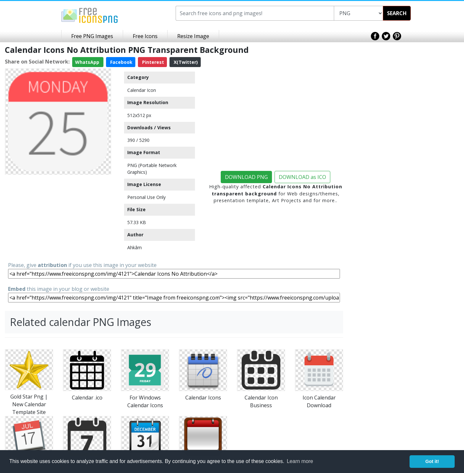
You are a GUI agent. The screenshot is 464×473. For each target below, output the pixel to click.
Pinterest (152, 62)
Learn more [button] (300, 461)
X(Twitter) (185, 62)
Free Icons (145, 36)
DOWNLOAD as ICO (302, 177)
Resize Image (193, 36)
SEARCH (397, 13)
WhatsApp (88, 62)
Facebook (120, 62)
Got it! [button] (432, 461)
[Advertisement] (58, 217)
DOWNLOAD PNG (246, 177)
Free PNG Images (92, 36)
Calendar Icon (141, 90)
